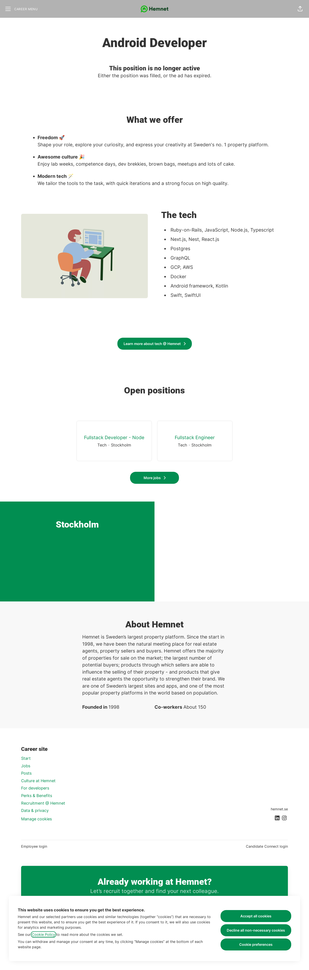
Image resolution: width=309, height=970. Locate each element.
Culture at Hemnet (38, 780)
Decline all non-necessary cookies (256, 930)
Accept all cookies (255, 916)
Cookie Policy (43, 934)
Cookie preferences (256, 944)
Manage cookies (36, 819)
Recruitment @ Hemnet (43, 803)
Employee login (34, 846)
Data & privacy (35, 810)
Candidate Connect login (267, 846)
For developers (35, 788)
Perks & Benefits (36, 795)
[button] (300, 9)
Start (26, 758)
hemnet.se (279, 809)
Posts (26, 773)
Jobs (25, 766)
